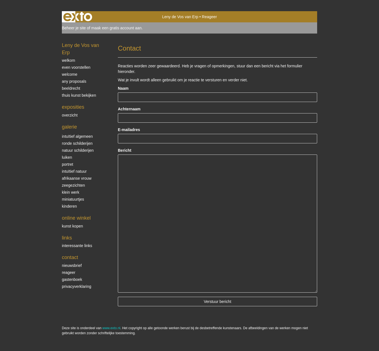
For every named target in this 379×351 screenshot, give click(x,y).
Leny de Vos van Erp (180, 17)
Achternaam (129, 109)
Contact (70, 257)
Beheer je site (74, 28)
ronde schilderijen (77, 143)
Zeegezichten (73, 185)
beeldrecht (71, 88)
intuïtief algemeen (77, 136)
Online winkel (76, 218)
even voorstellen (76, 67)
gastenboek (72, 279)
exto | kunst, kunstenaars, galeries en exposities (77, 16)
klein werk (70, 192)
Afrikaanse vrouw (77, 178)
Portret (67, 164)
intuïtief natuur (74, 171)
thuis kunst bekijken (79, 95)
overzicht (70, 115)
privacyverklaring (76, 286)
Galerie (69, 127)
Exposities (73, 107)
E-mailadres (129, 129)
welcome (69, 74)
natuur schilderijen (78, 150)
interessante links (77, 245)
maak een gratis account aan (116, 28)
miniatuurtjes (73, 199)
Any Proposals (74, 81)
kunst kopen (72, 226)
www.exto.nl (111, 328)
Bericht (124, 150)
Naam (123, 88)
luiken (67, 157)
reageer (68, 272)
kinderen (69, 206)
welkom (68, 60)
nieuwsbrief (72, 265)
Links (67, 238)
